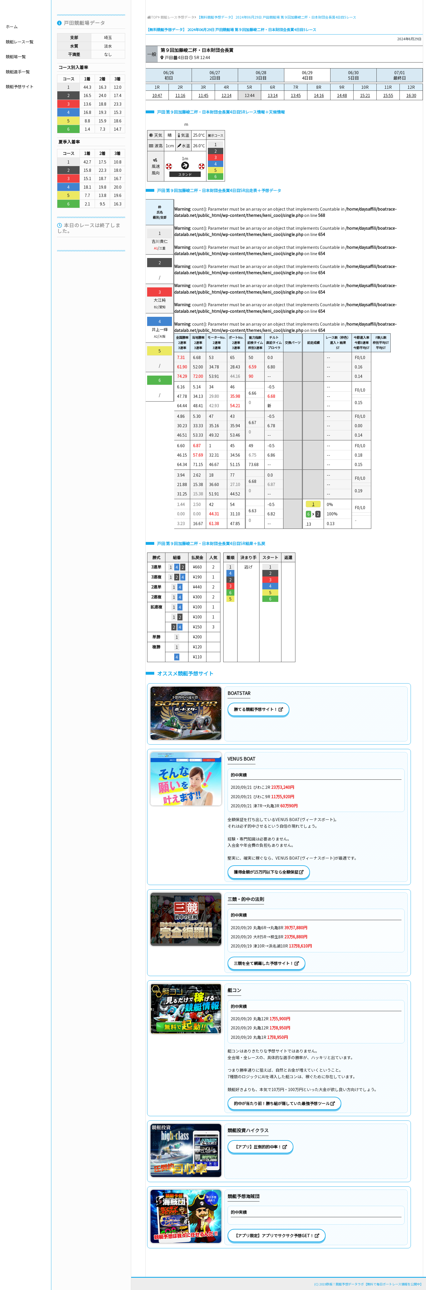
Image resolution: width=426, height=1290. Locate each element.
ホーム (12, 58)
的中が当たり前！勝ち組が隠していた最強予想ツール (284, 1103)
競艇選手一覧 (18, 102)
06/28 (261, 75)
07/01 (399, 75)
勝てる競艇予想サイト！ (258, 709)
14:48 (342, 95)
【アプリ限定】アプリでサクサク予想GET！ (276, 1235)
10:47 (157, 95)
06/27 (214, 75)
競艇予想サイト (20, 117)
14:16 (319, 95)
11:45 (203, 95)
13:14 (273, 95)
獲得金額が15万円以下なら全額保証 (269, 872)
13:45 (296, 95)
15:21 (365, 95)
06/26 (168, 75)
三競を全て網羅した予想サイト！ (266, 963)
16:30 (411, 95)
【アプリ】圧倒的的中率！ (260, 1147)
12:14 (227, 95)
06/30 (353, 75)
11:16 (180, 95)
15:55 (388, 95)
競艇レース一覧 (19, 72)
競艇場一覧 (16, 87)
